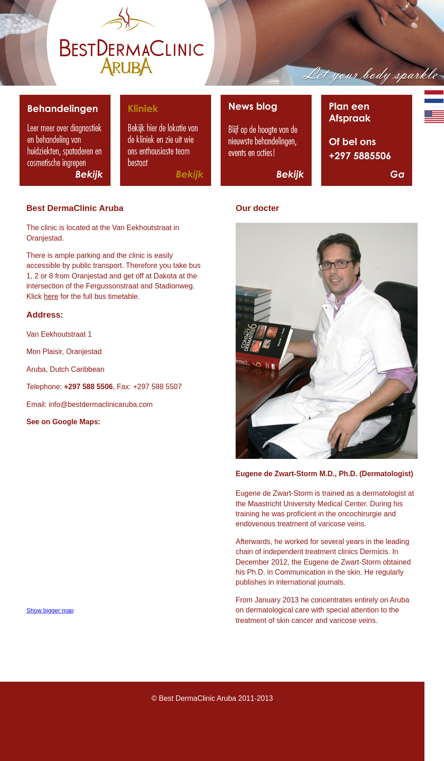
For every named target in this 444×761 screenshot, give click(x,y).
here (51, 296)
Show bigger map (50, 610)
